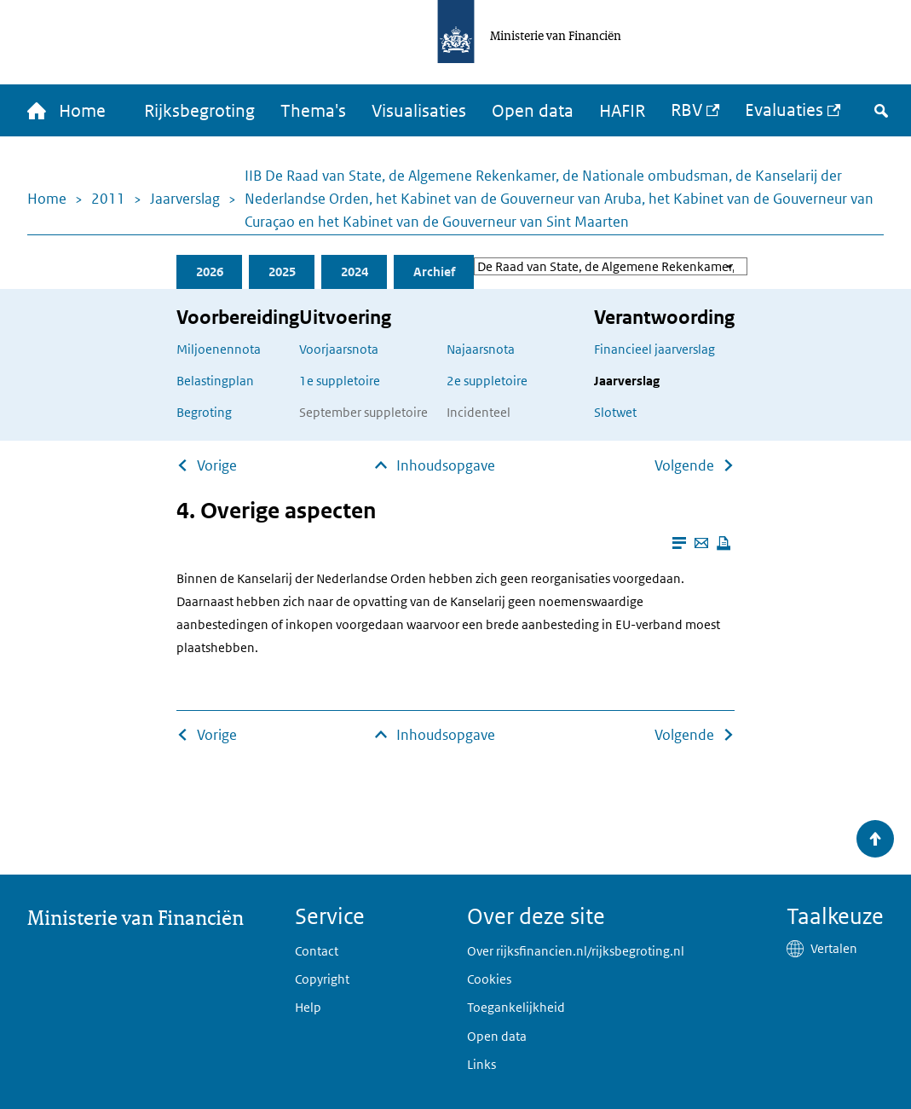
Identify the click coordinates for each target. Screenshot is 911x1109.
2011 (108, 198)
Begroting (204, 412)
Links (481, 1064)
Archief (434, 271)
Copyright (322, 979)
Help (308, 1007)
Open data (533, 111)
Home (46, 198)
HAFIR (622, 111)
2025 (282, 271)
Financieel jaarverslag (654, 349)
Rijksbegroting (199, 111)
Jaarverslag (185, 198)
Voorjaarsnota (338, 349)
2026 (209, 271)
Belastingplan (215, 381)
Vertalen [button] (833, 948)
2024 (354, 271)
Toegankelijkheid (516, 1007)
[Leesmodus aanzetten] (679, 543)
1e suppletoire (339, 381)
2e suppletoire (487, 381)
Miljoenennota (218, 349)
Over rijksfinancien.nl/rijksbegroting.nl (575, 951)
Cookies (489, 979)
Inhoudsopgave (445, 465)
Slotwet (615, 412)
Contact (316, 951)
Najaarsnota (481, 349)
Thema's (313, 111)
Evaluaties (784, 110)
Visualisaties (419, 111)
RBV (686, 110)
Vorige (217, 465)
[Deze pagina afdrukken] (723, 543)
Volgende (684, 465)
